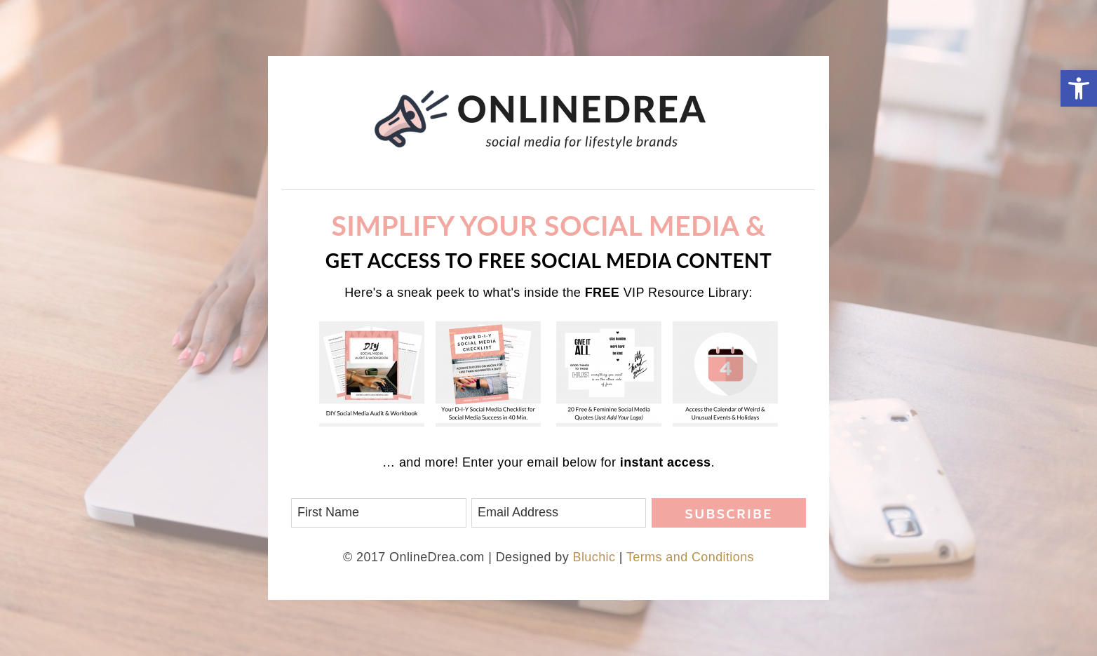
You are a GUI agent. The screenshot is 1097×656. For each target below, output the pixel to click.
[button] (1079, 88)
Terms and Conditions (690, 557)
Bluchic (594, 557)
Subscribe (728, 515)
